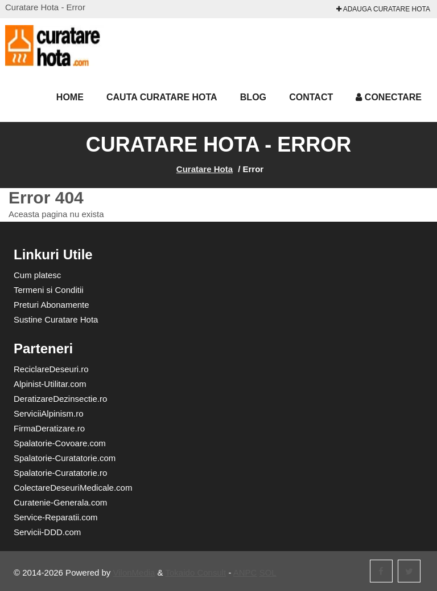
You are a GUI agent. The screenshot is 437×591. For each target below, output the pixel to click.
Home (70, 97)
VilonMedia (134, 572)
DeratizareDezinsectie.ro (60, 398)
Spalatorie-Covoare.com (60, 443)
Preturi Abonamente (51, 304)
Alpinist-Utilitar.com (50, 384)
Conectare (389, 97)
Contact (311, 97)
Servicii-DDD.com (47, 532)
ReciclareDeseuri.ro (51, 369)
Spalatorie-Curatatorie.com (65, 458)
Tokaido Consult (196, 572)
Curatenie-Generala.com (60, 502)
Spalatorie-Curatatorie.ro (60, 473)
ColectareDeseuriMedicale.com (73, 487)
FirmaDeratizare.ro (49, 428)
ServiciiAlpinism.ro (49, 413)
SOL (268, 572)
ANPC (245, 572)
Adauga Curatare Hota (383, 9)
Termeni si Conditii (49, 290)
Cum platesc (37, 275)
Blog (253, 97)
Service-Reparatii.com (56, 517)
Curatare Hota (204, 169)
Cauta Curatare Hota (161, 97)
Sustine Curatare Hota (56, 319)
